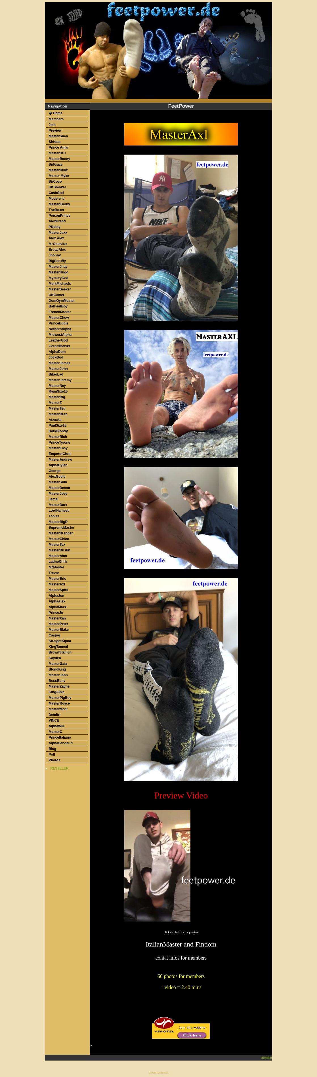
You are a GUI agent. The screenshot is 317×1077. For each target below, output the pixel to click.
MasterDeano (59, 488)
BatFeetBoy (58, 306)
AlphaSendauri (61, 743)
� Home (56, 113)
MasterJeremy (60, 380)
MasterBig (57, 397)
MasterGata (58, 664)
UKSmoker (57, 187)
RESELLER (60, 768)
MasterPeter (58, 624)
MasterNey (57, 386)
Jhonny (55, 255)
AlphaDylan (58, 465)
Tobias (54, 516)
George (55, 471)
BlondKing (57, 669)
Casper (54, 635)
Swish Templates (159, 1072)
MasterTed (57, 408)
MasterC (55, 732)
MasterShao (58, 136)
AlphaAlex (57, 601)
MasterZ (55, 403)
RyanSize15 (58, 391)
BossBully (57, 681)
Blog (52, 749)
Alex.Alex (56, 238)
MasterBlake (59, 630)
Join (52, 125)
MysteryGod (58, 278)
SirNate (55, 142)
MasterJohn (58, 369)
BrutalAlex (57, 250)
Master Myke (59, 176)
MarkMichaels (60, 284)
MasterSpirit (58, 590)
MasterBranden (61, 533)
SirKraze (56, 164)
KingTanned (58, 647)
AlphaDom (57, 352)
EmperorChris (60, 454)
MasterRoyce (59, 703)
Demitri (54, 715)
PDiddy (54, 227)
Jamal (53, 499)
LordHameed (59, 511)
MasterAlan (58, 556)
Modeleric (57, 199)
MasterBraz (58, 414)
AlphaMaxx (58, 607)
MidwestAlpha (60, 335)
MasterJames (59, 363)
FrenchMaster (60, 312)
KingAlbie (57, 692)
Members (56, 119)
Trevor (54, 573)
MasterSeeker (60, 289)
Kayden (55, 658)
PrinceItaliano (60, 737)
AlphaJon (56, 596)
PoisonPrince (60, 216)
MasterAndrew (60, 459)
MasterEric (57, 579)
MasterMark (58, 709)
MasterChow (59, 318)
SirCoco (55, 182)
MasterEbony (59, 204)
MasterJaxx (58, 233)
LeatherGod (58, 340)
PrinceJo (56, 613)
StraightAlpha (60, 641)
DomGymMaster (62, 301)
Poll (52, 754)
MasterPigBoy (60, 698)
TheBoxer (56, 210)
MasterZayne (59, 686)
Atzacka (55, 420)
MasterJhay (58, 267)
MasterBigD (58, 522)
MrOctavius (58, 244)
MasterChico (59, 539)
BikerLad (56, 374)
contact (266, 1057)
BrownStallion (60, 652)
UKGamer (56, 295)
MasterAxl (57, 584)
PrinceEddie (58, 323)
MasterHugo (58, 272)
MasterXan (57, 618)
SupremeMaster (61, 528)
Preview (55, 130)
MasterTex (57, 545)
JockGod (56, 357)
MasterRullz (58, 170)
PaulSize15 (58, 425)
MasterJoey (58, 494)
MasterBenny (59, 159)
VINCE (54, 720)
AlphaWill (56, 726)
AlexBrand (57, 221)
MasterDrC (57, 153)
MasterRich (58, 437)
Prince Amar (59, 147)
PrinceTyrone (59, 442)
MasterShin (58, 482)
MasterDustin (59, 550)
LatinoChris (58, 562)
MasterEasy (58, 448)
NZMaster (56, 567)
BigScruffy (57, 261)
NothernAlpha (60, 329)
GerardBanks (59, 346)
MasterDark (58, 505)
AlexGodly (57, 477)
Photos (54, 760)
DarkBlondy (58, 431)
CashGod (56, 193)
